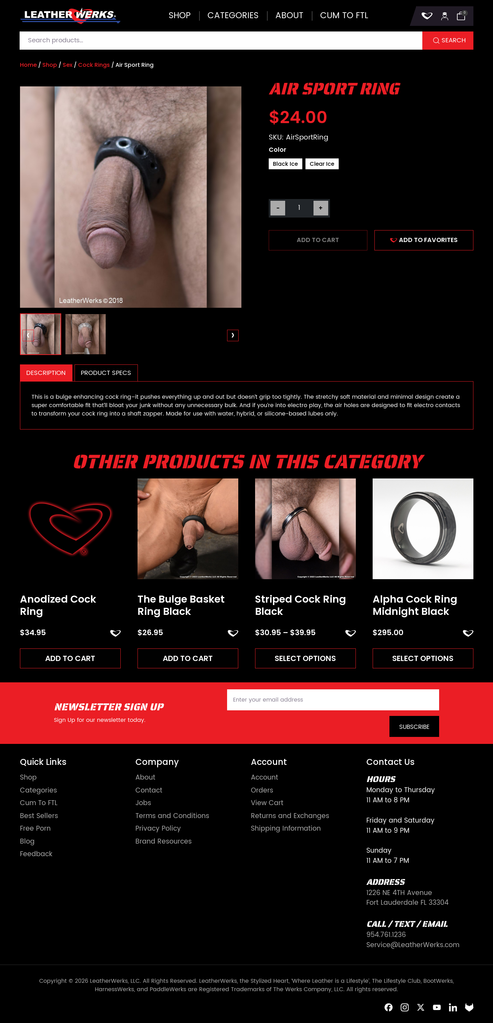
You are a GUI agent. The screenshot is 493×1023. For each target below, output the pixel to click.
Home (28, 65)
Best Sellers (39, 816)
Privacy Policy (158, 829)
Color (277, 150)
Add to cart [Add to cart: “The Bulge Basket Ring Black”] (188, 658)
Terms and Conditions (172, 816)
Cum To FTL (38, 803)
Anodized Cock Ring (58, 605)
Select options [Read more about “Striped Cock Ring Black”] (305, 658)
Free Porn (35, 829)
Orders (262, 791)
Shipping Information (286, 829)
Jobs (143, 803)
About (289, 15)
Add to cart (318, 240)
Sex (67, 65)
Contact (148, 791)
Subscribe (414, 727)
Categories (233, 15)
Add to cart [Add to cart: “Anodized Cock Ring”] (70, 658)
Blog (27, 842)
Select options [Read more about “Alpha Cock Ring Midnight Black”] (422, 658)
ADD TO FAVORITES (424, 240)
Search (454, 40)
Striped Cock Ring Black (300, 605)
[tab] (46, 373)
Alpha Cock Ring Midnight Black (415, 605)
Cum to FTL (344, 15)
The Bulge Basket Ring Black (181, 605)
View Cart (267, 803)
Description (46, 373)
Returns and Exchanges (290, 816)
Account (264, 778)
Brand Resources (163, 842)
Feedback (36, 855)
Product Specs (106, 373)
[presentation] (28, 335)
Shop (180, 15)
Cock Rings (94, 65)
